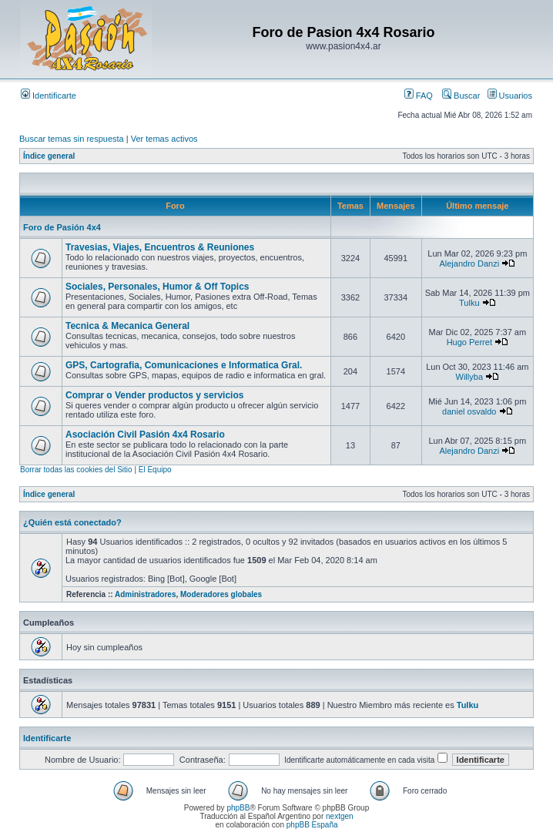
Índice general (49, 156)
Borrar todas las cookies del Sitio (76, 469)
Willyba (469, 376)
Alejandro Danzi (469, 263)
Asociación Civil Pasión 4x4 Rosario (145, 434)
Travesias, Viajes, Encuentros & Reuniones (159, 247)
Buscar (461, 95)
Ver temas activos (164, 138)
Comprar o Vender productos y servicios (154, 395)
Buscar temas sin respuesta (71, 138)
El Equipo (155, 469)
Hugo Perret (469, 342)
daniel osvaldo (469, 411)
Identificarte (48, 95)
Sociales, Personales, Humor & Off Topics (157, 286)
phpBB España (312, 825)
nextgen (340, 816)
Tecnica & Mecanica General (127, 326)
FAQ (418, 95)
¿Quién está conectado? (72, 522)
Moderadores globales (221, 594)
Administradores (145, 594)
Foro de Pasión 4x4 (62, 227)
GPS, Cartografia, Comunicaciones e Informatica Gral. (183, 365)
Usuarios (510, 95)
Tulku (469, 302)
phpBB (238, 808)
